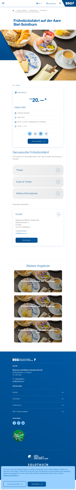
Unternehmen (17, 405)
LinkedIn (23, 423)
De (39, 3)
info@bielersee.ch (21, 233)
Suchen (60, 3)
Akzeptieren (36, 484)
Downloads (16, 399)
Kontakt (15, 392)
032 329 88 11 (22, 231)
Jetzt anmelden (37, 141)
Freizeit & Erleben (21, 10)
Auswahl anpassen (13, 484)
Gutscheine (52, 4)
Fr (42, 3)
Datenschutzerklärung (10, 475)
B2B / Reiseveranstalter (20, 411)
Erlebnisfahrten (33, 10)
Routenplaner (26, 240)
